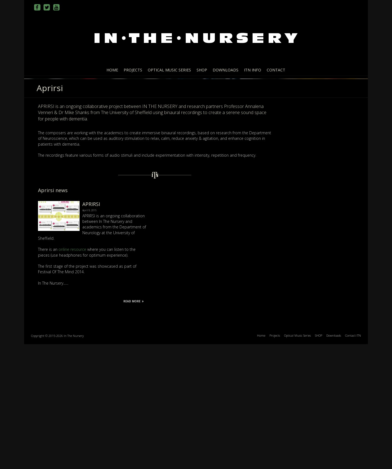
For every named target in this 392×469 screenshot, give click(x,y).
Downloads (225, 70)
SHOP (202, 70)
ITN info (252, 70)
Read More (133, 426)
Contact (276, 70)
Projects (133, 70)
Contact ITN (353, 460)
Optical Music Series (169, 70)
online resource (72, 374)
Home (112, 70)
